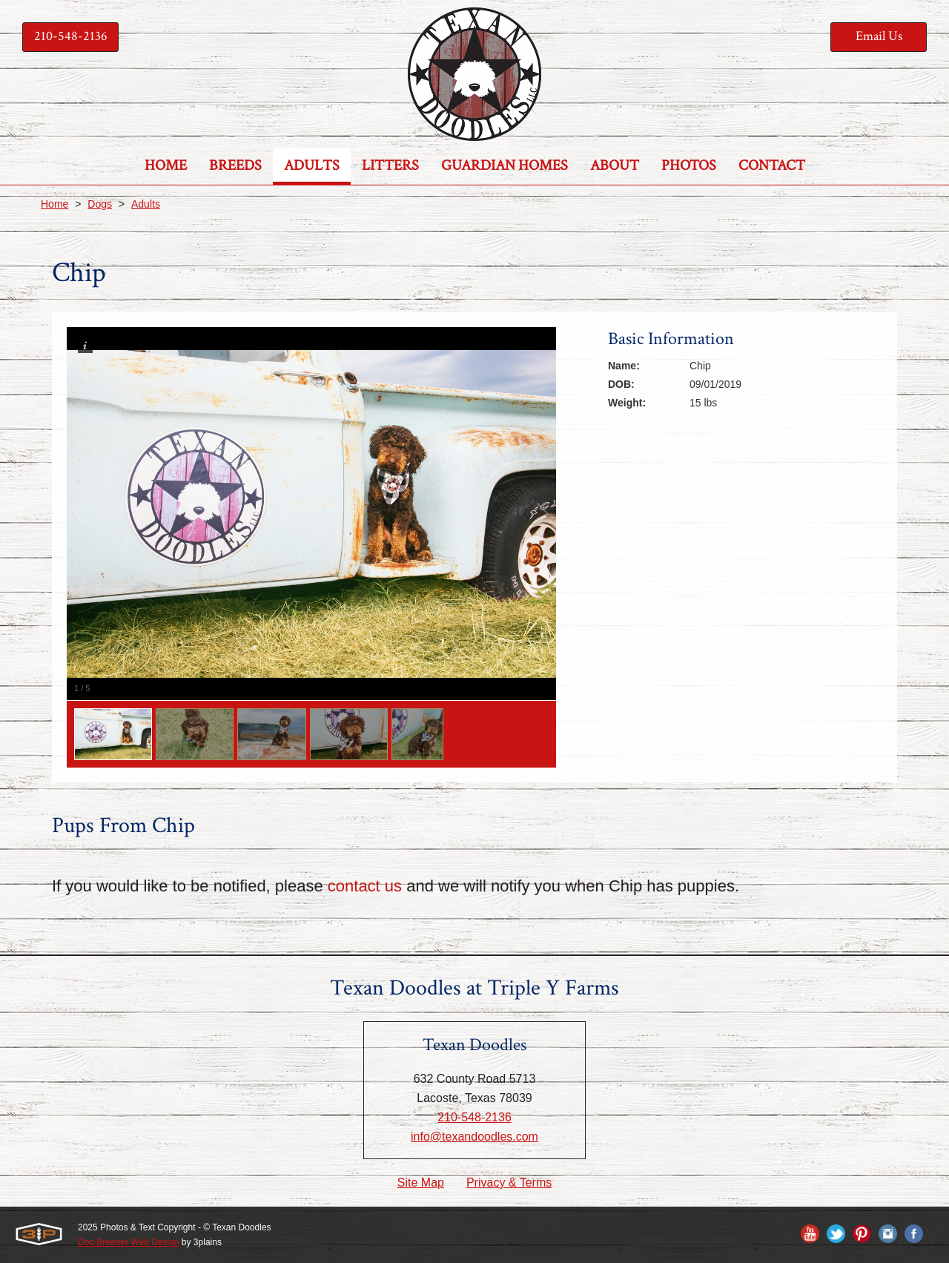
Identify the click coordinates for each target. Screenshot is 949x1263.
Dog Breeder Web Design (128, 1242)
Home (54, 204)
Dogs (99, 204)
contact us (365, 886)
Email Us (879, 35)
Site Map (420, 1182)
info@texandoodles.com (474, 1136)
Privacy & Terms (509, 1182)
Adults (145, 204)
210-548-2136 (71, 35)
